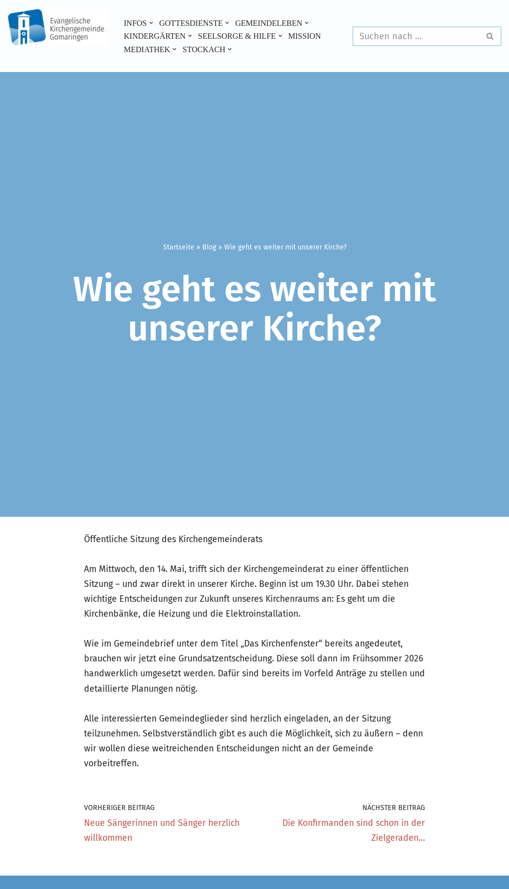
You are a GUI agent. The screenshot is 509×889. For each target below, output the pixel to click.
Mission (306, 35)
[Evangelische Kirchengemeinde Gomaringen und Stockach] (57, 27)
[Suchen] (415, 36)
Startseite (178, 247)
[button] (152, 23)
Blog (209, 247)
